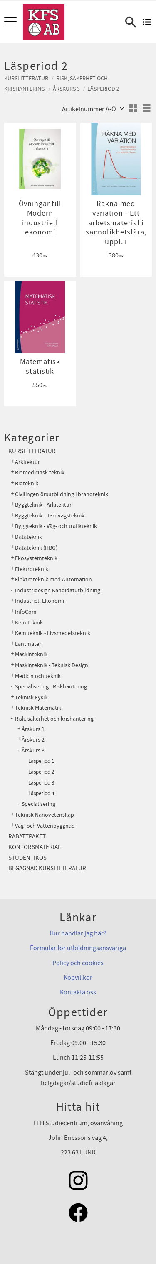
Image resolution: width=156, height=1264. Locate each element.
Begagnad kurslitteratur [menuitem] (47, 868)
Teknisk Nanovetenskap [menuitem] (44, 815)
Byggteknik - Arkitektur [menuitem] (43, 505)
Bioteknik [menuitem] (26, 483)
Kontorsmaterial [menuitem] (34, 847)
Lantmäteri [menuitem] (28, 644)
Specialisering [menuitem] (38, 804)
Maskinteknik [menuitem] (31, 654)
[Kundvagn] (147, 22)
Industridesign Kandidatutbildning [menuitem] (57, 590)
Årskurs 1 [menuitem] (33, 729)
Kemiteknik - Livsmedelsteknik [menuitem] (52, 633)
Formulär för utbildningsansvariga (78, 948)
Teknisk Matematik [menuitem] (38, 708)
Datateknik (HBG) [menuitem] (36, 548)
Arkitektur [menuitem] (27, 462)
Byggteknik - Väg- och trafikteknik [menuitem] (56, 526)
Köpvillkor (78, 977)
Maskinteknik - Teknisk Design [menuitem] (51, 665)
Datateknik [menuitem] (28, 537)
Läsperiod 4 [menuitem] (41, 793)
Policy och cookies (78, 963)
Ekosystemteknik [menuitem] (36, 558)
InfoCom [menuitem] (26, 612)
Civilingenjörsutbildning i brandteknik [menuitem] (61, 494)
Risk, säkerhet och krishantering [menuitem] (54, 719)
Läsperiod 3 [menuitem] (41, 783)
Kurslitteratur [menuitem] (32, 451)
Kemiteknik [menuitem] (29, 623)
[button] (11, 22)
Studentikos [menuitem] (27, 858)
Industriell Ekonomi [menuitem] (39, 601)
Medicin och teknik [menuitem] (38, 676)
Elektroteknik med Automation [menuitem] (53, 580)
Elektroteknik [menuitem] (31, 569)
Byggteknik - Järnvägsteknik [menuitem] (49, 516)
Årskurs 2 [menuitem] (33, 740)
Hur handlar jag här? (78, 933)
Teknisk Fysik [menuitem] (31, 697)
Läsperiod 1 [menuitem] (41, 761)
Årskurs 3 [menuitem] (33, 750)
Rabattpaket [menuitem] (27, 837)
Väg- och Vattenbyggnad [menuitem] (45, 826)
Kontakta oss (78, 992)
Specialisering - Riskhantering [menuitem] (51, 687)
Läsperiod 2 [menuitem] (41, 772)
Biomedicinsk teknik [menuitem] (39, 473)
